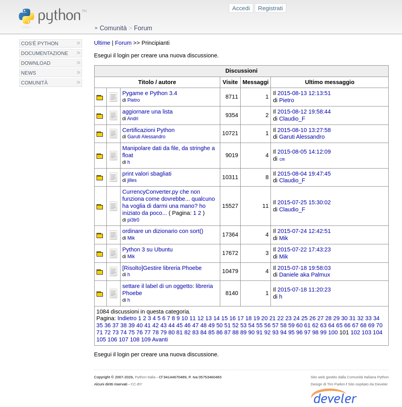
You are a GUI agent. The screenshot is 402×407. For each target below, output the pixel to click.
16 (232, 318)
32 (360, 318)
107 (123, 339)
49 (211, 325)
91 (259, 332)
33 (368, 318)
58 (283, 325)
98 (315, 332)
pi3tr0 (133, 220)
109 (145, 339)
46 (187, 325)
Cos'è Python (39, 43)
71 (100, 332)
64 (331, 325)
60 (299, 325)
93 (275, 332)
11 (192, 318)
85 (211, 332)
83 (195, 332)
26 (312, 318)
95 (291, 332)
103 (366, 332)
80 (171, 332)
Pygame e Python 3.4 (149, 93)
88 (235, 332)
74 (124, 332)
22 (280, 318)
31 (352, 318)
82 (187, 332)
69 (371, 325)
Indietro (127, 318)
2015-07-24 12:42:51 (304, 231)
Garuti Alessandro (146, 136)
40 (139, 325)
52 (235, 325)
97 (307, 332)
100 (333, 332)
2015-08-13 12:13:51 (304, 93)
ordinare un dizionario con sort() (162, 231)
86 (219, 332)
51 (227, 325)
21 (272, 318)
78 (155, 332)
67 (355, 325)
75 (131, 332)
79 (163, 332)
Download (36, 63)
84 (203, 332)
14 (216, 318)
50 (219, 325)
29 (336, 318)
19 (256, 318)
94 (283, 332)
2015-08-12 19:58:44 (304, 111)
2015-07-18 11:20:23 (304, 289)
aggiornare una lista (147, 111)
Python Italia (145, 377)
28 (328, 318)
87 (227, 332)
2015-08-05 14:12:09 (304, 151)
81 (179, 332)
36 (107, 325)
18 (248, 318)
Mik (131, 238)
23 (288, 318)
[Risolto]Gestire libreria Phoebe (162, 268)
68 (363, 325)
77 (147, 332)
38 (124, 325)
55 (259, 325)
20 (264, 318)
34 (376, 318)
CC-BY (137, 384)
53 (243, 325)
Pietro (133, 100)
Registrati (270, 8)
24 (296, 318)
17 (241, 318)
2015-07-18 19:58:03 (304, 268)
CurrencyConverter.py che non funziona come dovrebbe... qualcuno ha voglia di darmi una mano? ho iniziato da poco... (168, 202)
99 (323, 332)
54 (251, 325)
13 (208, 318)
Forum (123, 43)
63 (323, 325)
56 (267, 325)
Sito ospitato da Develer (368, 384)
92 (267, 332)
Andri (132, 118)
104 (377, 332)
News (28, 73)
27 (320, 318)
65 (339, 325)
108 (134, 339)
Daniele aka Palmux (304, 274)
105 (101, 339)
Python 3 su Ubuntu (147, 249)
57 (275, 325)
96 (299, 332)
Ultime (102, 43)
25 (304, 318)
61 (307, 325)
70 (379, 325)
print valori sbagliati (147, 173)
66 (347, 325)
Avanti (160, 339)
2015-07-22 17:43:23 (304, 249)
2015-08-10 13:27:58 (304, 130)
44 (171, 325)
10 (184, 318)
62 (315, 325)
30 (344, 318)
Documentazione (44, 53)
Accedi (241, 8)
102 (355, 332)
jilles (132, 180)
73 (115, 332)
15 (224, 318)
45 (179, 325)
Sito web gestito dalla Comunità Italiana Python (350, 377)
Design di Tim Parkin (328, 384)
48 (203, 325)
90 (251, 332)
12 (200, 318)
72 (107, 332)
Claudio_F (292, 119)
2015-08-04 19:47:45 (304, 173)
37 (115, 325)
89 (243, 332)
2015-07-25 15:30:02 (304, 202)
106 (112, 339)
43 (163, 325)
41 (147, 325)
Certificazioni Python (148, 130)
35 (100, 325)
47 (195, 325)
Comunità (34, 83)
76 (139, 332)
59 (291, 325)
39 (131, 325)
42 (155, 325)
